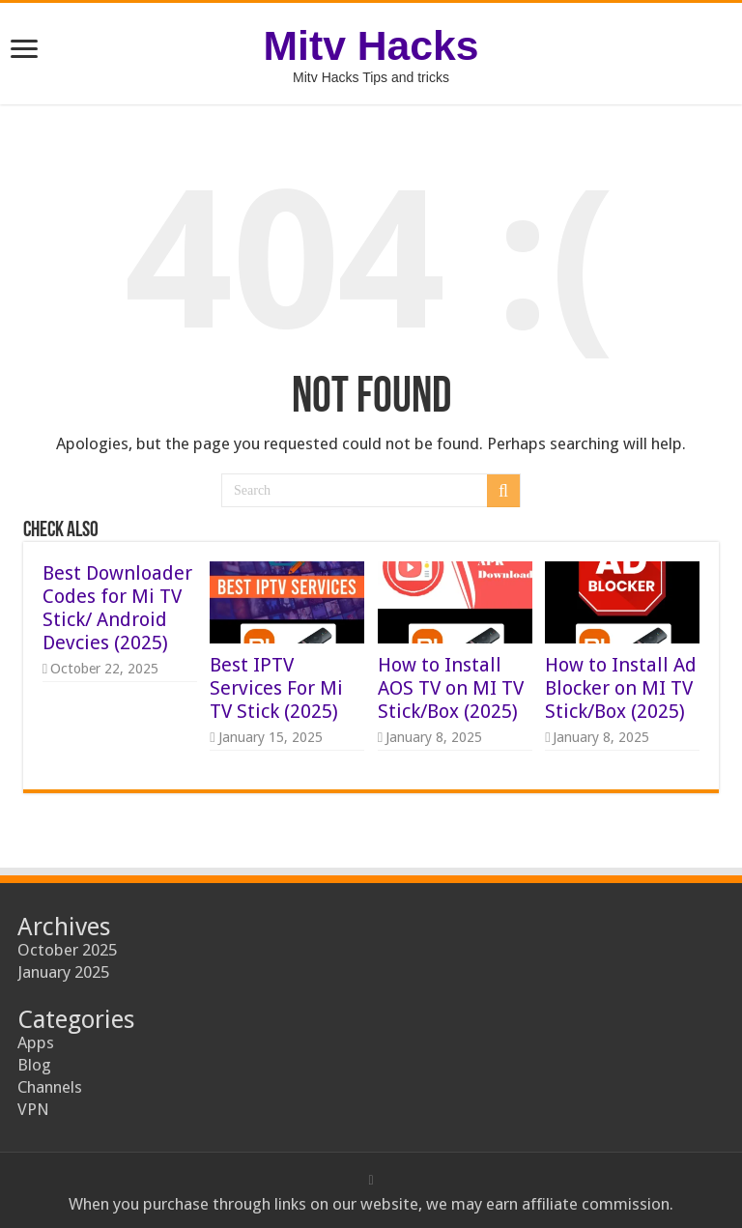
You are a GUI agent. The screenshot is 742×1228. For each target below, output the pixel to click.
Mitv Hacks (371, 45)
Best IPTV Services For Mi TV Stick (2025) (276, 688)
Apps (35, 1042)
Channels (49, 1087)
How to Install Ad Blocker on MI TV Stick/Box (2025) (621, 688)
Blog (34, 1064)
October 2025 (67, 949)
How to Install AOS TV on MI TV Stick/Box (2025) (451, 688)
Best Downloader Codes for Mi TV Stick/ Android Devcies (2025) (117, 607)
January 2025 (63, 972)
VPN (33, 1109)
